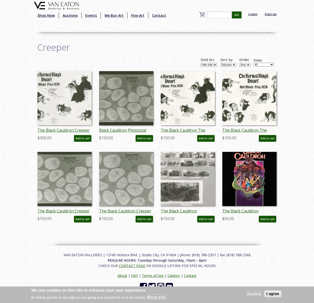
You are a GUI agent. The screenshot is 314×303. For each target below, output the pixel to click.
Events (91, 15)
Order (244, 60)
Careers (174, 275)
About (122, 275)
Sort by (226, 60)
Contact (159, 15)
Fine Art (137, 15)
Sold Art (207, 60)
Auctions (70, 15)
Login (252, 14)
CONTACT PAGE (132, 265)
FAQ (134, 275)
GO (236, 15)
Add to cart (83, 138)
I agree (272, 294)
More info (156, 297)
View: (257, 60)
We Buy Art (114, 15)
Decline (254, 294)
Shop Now (46, 15)
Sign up (271, 14)
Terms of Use (153, 275)
